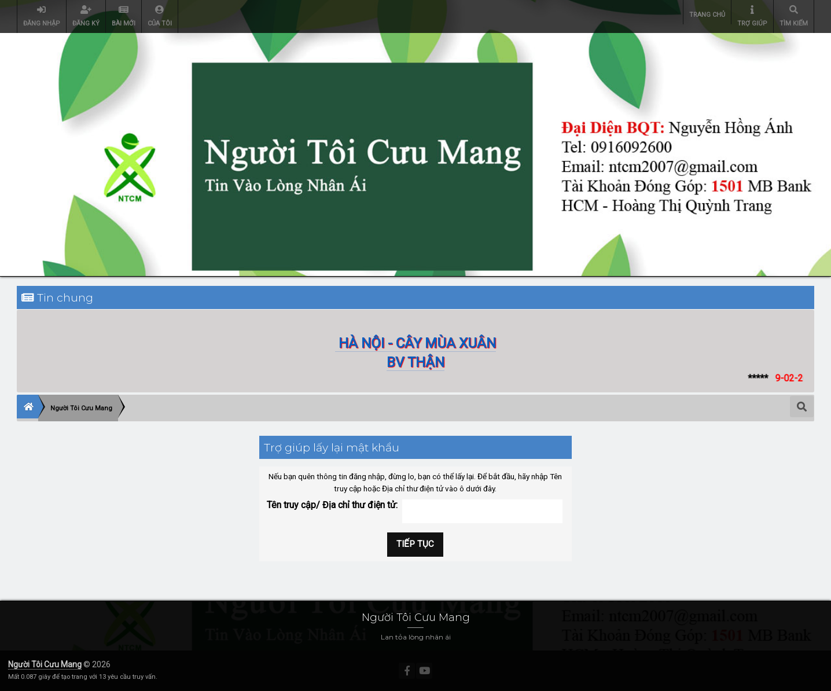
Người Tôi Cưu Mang (45, 664)
